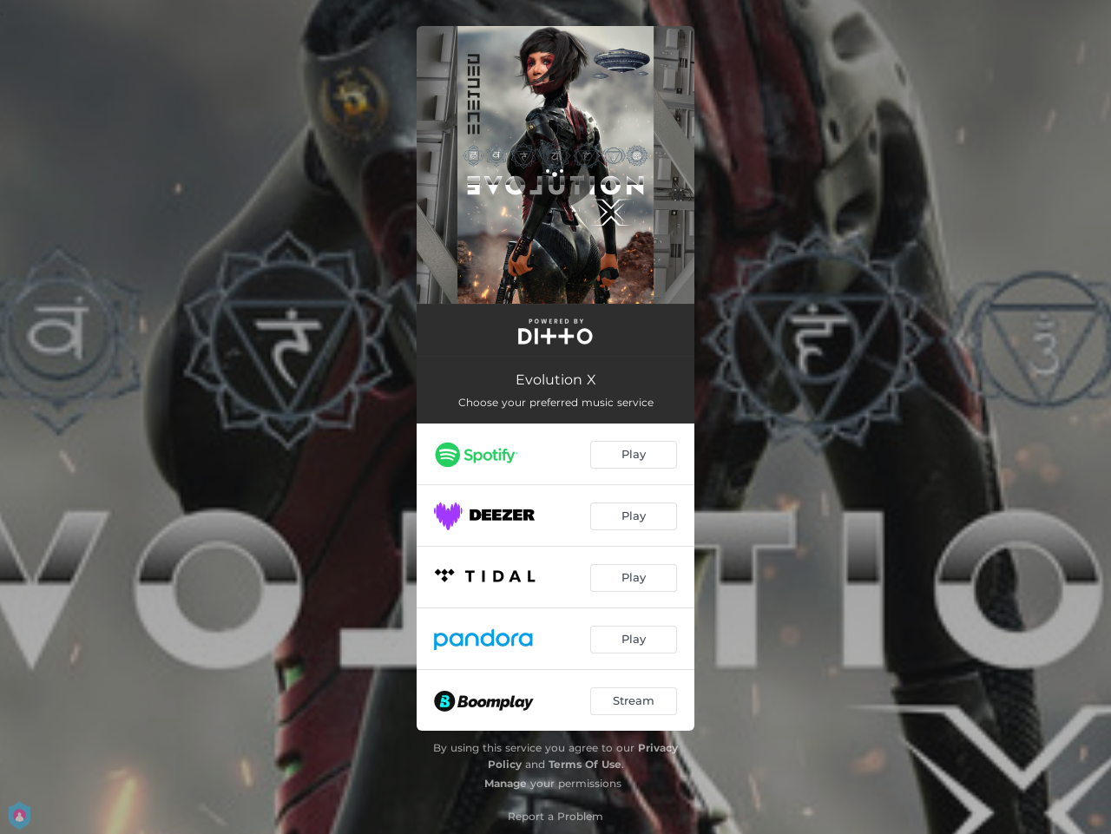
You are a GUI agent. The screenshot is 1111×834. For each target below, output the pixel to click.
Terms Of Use (585, 764)
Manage (505, 783)
